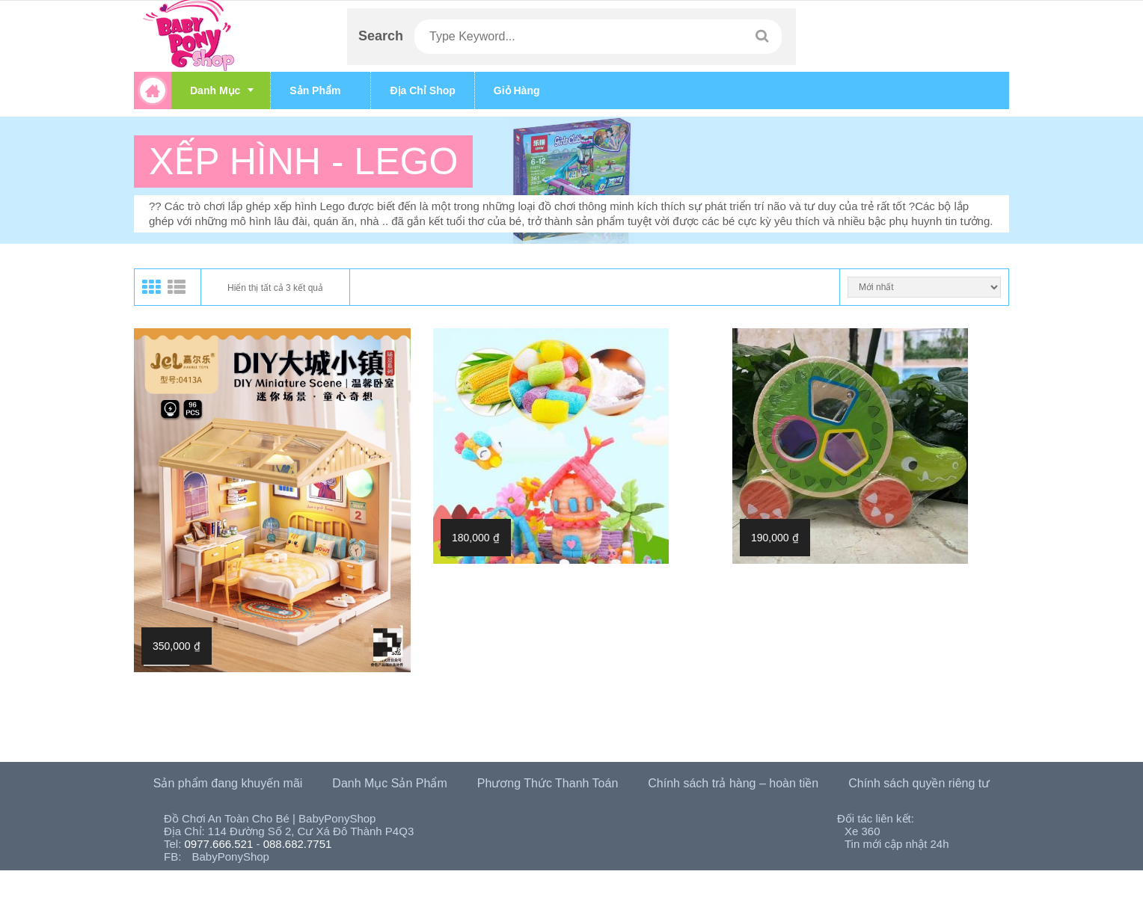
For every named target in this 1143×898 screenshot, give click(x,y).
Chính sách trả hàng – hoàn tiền (733, 783)
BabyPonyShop (230, 856)
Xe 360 (862, 831)
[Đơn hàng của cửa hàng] (924, 287)
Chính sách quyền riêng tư (919, 783)
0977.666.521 (219, 843)
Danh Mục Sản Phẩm (389, 783)
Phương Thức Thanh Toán (548, 783)
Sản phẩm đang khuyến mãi (228, 783)
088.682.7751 (297, 843)
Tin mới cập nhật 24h (897, 843)
